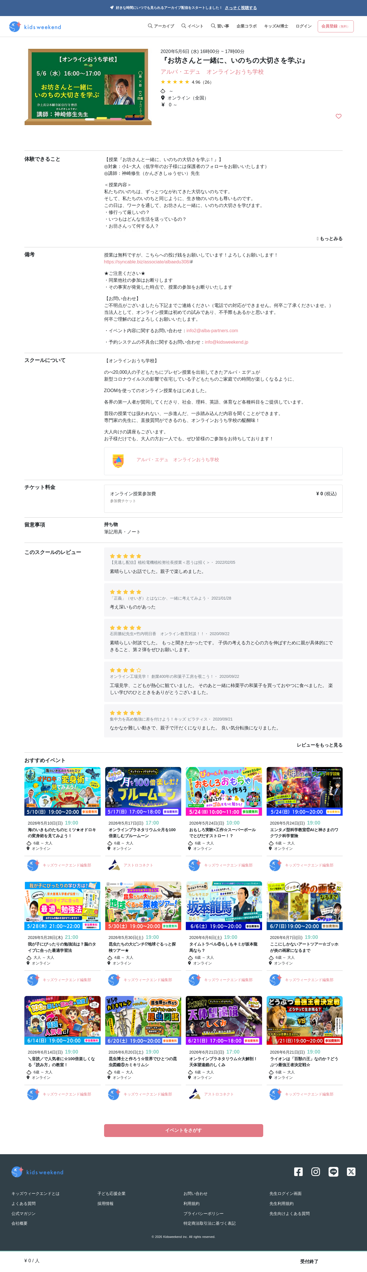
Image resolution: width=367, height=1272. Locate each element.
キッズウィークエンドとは (35, 1193)
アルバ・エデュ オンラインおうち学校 (212, 72)
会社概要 (19, 1223)
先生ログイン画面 (286, 1193)
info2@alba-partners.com (212, 331)
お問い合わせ (196, 1193)
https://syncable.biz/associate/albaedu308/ (147, 262)
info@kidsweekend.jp (226, 342)
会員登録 (335, 26)
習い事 (220, 26)
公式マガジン (23, 1213)
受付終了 (309, 1262)
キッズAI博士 (276, 26)
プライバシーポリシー (204, 1213)
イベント (192, 26)
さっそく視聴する (241, 8)
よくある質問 (23, 1203)
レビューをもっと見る (320, 745)
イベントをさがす (183, 1130)
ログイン (304, 26)
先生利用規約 (282, 1203)
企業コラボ (247, 26)
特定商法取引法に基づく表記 (210, 1223)
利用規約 (192, 1203)
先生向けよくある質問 (290, 1213)
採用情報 (105, 1203)
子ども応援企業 (111, 1193)
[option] (88, 94)
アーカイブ (161, 26)
